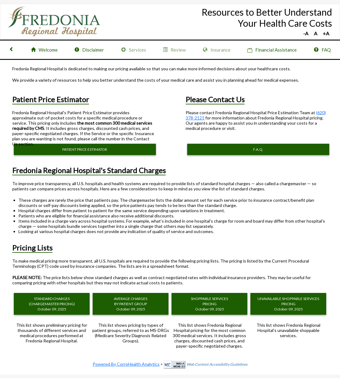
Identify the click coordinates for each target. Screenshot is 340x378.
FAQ (322, 50)
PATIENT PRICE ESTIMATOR (84, 149)
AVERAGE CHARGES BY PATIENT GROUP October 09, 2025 (130, 303)
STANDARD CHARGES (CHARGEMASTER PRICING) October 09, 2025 (52, 303)
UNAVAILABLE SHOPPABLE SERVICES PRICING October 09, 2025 (288, 303)
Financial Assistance (272, 50)
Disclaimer (89, 50)
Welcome (44, 50)
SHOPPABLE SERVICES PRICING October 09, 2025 (209, 303)
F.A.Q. (258, 149)
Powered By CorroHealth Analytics (126, 364)
